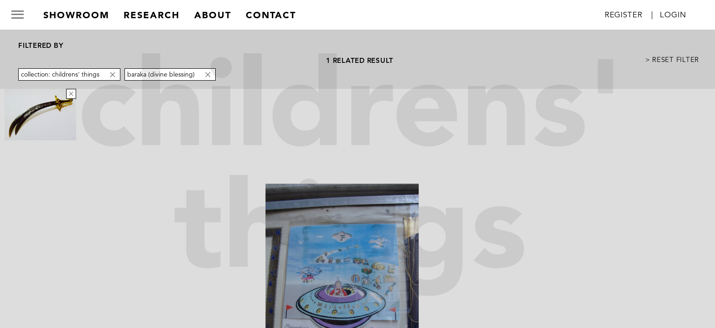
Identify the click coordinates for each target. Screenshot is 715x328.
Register (623, 15)
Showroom (76, 15)
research (152, 15)
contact (271, 15)
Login (673, 15)
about (212, 15)
